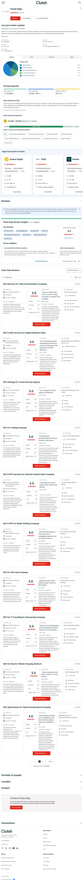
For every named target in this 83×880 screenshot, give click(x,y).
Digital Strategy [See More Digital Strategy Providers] (26, 65)
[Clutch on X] (6, 848)
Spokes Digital (16, 159)
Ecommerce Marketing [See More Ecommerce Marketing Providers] (28, 75)
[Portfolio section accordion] (41, 775)
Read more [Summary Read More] (4, 36)
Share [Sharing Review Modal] (78, 284)
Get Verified (46, 861)
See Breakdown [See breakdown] (68, 238)
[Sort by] (37, 277)
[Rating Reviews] (14, 12)
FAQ (44, 849)
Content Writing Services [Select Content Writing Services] (11, 138)
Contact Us (4, 844)
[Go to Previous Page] (33, 761)
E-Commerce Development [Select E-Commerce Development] (36, 134)
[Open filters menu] (78, 277)
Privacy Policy (4, 876)
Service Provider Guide (49, 869)
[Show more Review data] (41, 324)
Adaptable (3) (27, 235)
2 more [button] (53, 171)
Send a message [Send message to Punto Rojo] (16, 807)
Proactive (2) (8, 238)
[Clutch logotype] (6, 831)
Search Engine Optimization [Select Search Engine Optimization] (17, 134)
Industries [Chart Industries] (51, 57)
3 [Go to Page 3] (45, 761)
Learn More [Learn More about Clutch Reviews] (26, 213)
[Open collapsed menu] (3, 3)
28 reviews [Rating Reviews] (21, 12)
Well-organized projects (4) (12, 235)
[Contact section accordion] (41, 788)
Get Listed (46, 858)
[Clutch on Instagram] (10, 848)
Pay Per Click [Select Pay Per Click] (8, 143)
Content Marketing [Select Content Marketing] (66, 134)
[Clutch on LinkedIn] (17, 848)
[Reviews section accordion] (41, 201)
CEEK (43, 159)
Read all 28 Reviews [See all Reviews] (41, 261)
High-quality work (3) (40, 235)
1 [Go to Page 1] (39, 761)
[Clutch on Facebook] (2, 848)
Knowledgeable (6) (21, 231)
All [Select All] (5, 134)
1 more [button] (22, 171)
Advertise (45, 865)
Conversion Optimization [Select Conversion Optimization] (50, 138)
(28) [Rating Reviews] (73, 234)
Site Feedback (5, 840)
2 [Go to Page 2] (42, 761)
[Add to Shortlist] (81, 8)
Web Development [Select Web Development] (52, 134)
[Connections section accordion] (41, 823)
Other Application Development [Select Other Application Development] (31, 138)
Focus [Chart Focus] (31, 57)
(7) (46, 164)
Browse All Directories (7, 858)
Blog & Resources (6, 865)
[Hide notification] (79, 209)
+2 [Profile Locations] (59, 46)
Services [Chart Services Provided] (11, 57)
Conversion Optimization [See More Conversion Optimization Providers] (28, 73)
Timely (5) (44, 231)
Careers (45, 838)
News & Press (47, 842)
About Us (45, 834)
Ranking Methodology (49, 845)
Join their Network (42, 18)
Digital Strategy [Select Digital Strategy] (65, 138)
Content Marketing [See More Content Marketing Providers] (27, 67)
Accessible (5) (34, 231)
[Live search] (80, 3)
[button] (37, 277)
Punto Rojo (16, 9)
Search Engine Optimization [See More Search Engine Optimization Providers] (29, 70)
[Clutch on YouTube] (13, 848)
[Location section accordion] (41, 781)
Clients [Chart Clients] (72, 57)
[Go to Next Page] (50, 761)
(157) (78, 164)
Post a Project (5, 869)
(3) (15, 164)
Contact (14, 18)
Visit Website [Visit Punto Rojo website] (27, 18)
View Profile (17, 192)
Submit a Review (73, 270)
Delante (75, 159)
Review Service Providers (8, 861)
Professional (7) (9, 231)
